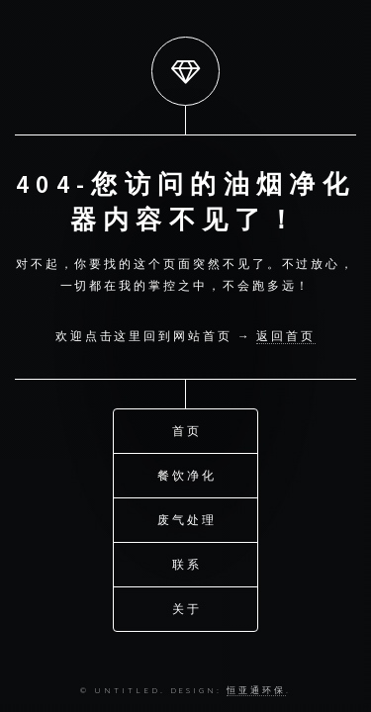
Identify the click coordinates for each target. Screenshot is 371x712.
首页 (187, 429)
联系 (187, 563)
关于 (187, 607)
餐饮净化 (187, 474)
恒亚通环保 (256, 689)
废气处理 (187, 518)
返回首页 (286, 335)
